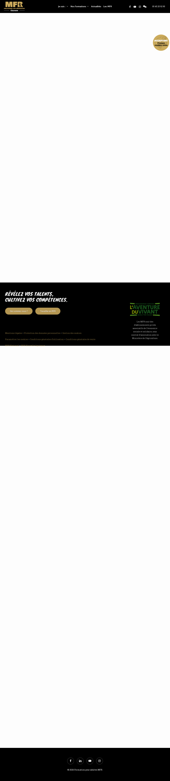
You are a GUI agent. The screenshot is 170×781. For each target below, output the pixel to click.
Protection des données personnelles (42, 337)
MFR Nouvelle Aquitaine (33, 349)
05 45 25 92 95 (158, 6)
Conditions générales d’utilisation (47, 343)
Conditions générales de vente (80, 343)
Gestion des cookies (71, 337)
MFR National (12, 349)
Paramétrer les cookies (16, 343)
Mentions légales (13, 337)
